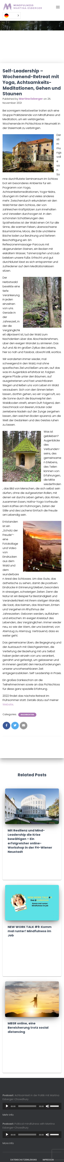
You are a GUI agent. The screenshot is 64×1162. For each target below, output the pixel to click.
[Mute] (47, 1106)
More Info (8, 1143)
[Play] (7, 1106)
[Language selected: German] (12, 15)
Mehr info (8, 1114)
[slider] (27, 1106)
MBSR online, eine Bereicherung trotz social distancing (28, 1027)
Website (8, 704)
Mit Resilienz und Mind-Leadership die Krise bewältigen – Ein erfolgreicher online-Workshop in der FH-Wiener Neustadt (30, 841)
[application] (32, 1106)
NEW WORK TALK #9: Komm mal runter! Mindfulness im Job (30, 931)
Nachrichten (27, 715)
